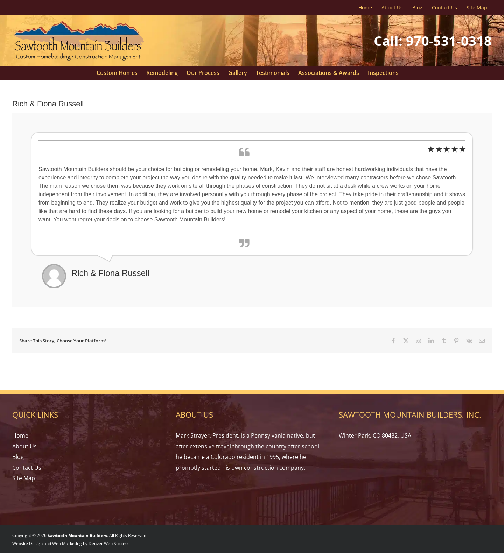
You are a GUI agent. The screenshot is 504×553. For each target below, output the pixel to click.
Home (20, 435)
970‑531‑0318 (449, 40)
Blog (18, 457)
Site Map (23, 478)
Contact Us (26, 468)
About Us (24, 446)
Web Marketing (67, 543)
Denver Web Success (109, 543)
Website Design (27, 543)
